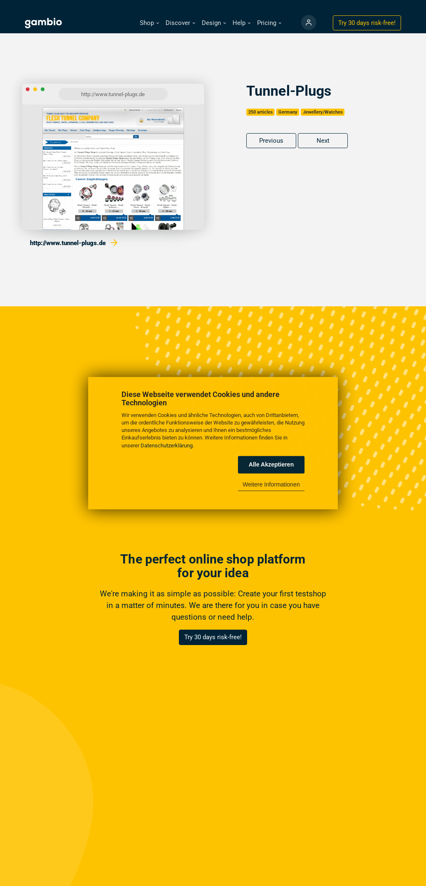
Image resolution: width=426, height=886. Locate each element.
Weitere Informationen (271, 484)
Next (323, 140)
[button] (149, 23)
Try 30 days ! (367, 23)
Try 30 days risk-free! (213, 637)
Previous (271, 140)
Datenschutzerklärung (167, 445)
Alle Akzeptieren (271, 464)
